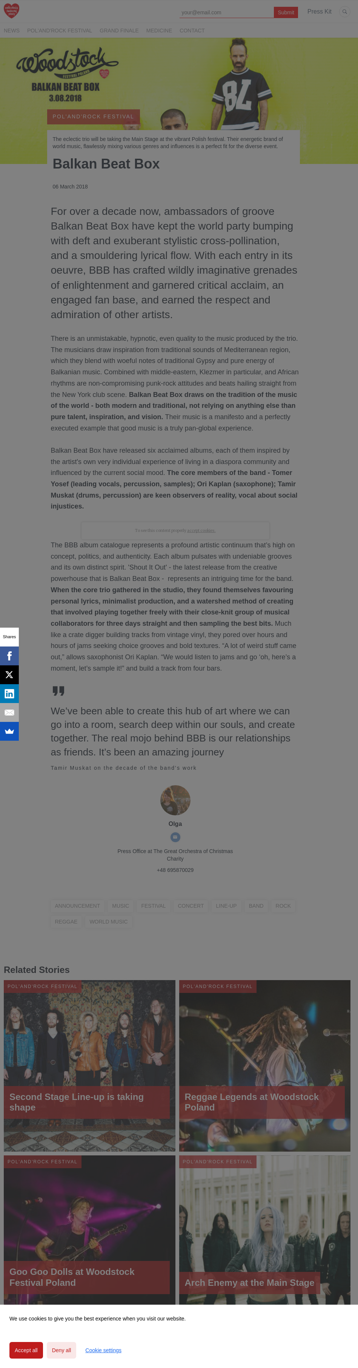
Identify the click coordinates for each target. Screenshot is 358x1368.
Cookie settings (103, 1350)
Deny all (61, 1350)
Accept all (26, 1350)
